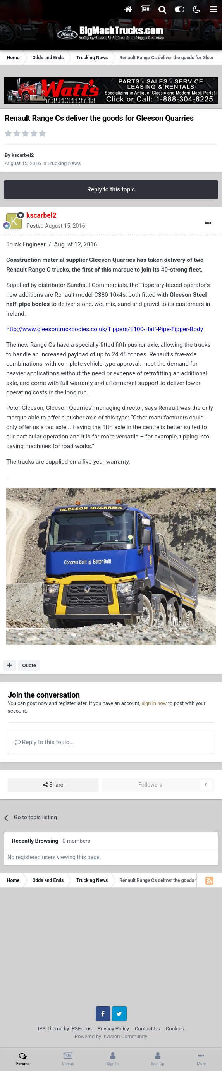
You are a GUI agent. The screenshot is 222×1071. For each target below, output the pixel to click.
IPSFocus (80, 1028)
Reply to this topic (111, 189)
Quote (29, 665)
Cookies (175, 1028)
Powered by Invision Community (111, 1036)
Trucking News (64, 163)
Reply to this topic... (44, 742)
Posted (55, 226)
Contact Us (147, 1028)
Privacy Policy (113, 1028)
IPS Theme (50, 1028)
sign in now (154, 703)
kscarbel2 (23, 155)
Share (53, 785)
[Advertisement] (111, 950)
